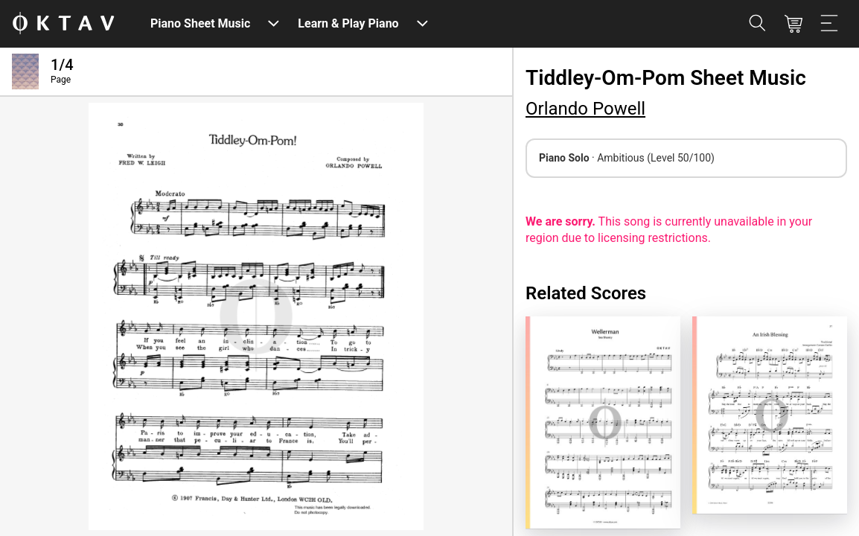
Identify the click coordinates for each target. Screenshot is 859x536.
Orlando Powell (585, 108)
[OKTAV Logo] (63, 24)
